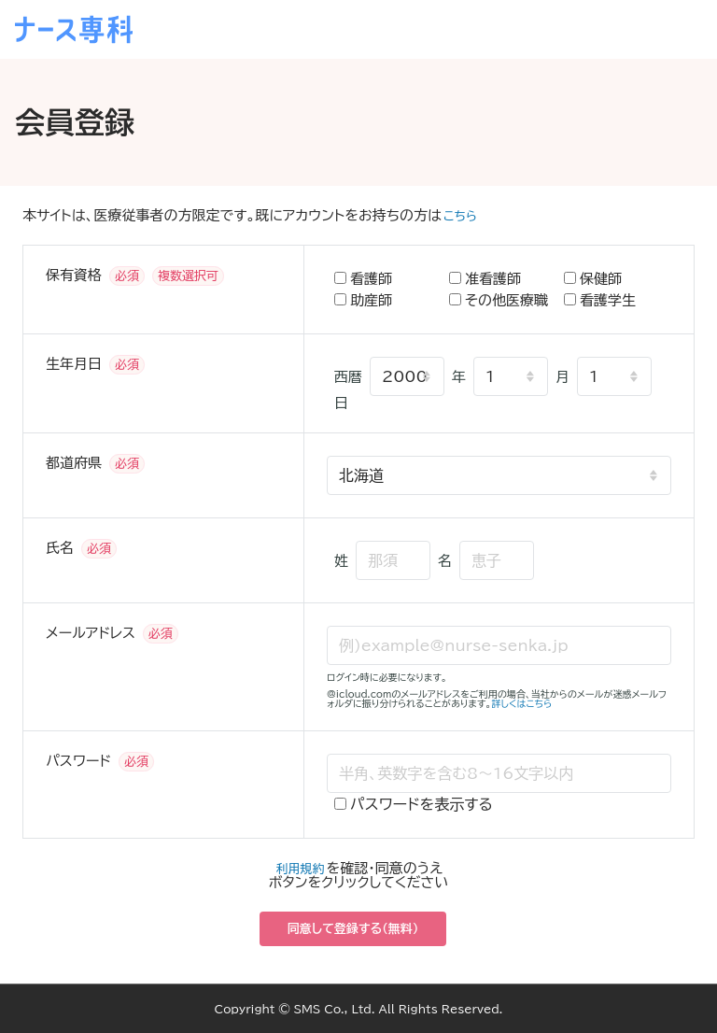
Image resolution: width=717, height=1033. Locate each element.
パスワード (78, 761)
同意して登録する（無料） (353, 929)
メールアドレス (90, 633)
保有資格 (74, 275)
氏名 (60, 548)
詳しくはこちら (522, 703)
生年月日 (74, 364)
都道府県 (74, 463)
